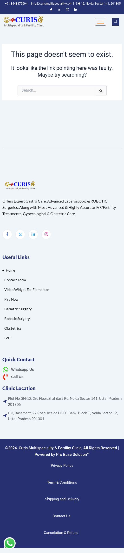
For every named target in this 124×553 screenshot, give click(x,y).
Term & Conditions (62, 482)
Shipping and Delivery (62, 499)
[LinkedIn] (33, 234)
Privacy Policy (62, 465)
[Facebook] (7, 234)
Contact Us (61, 516)
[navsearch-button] (115, 22)
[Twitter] (20, 234)
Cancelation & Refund (61, 533)
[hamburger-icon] (100, 22)
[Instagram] (46, 234)
